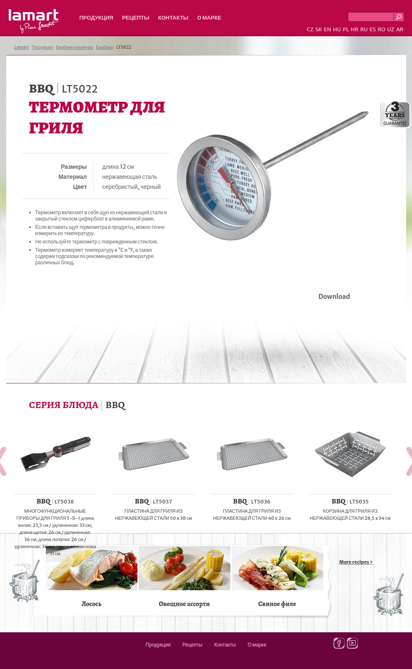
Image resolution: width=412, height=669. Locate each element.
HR (354, 29)
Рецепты (136, 17)
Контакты (173, 17)
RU (364, 29)
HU (337, 29)
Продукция (96, 17)
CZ (310, 29)
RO (381, 29)
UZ (390, 29)
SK (318, 29)
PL (346, 29)
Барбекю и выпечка (74, 47)
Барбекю (104, 47)
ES (373, 29)
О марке (209, 17)
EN (327, 29)
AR (400, 29)
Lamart (34, 21)
